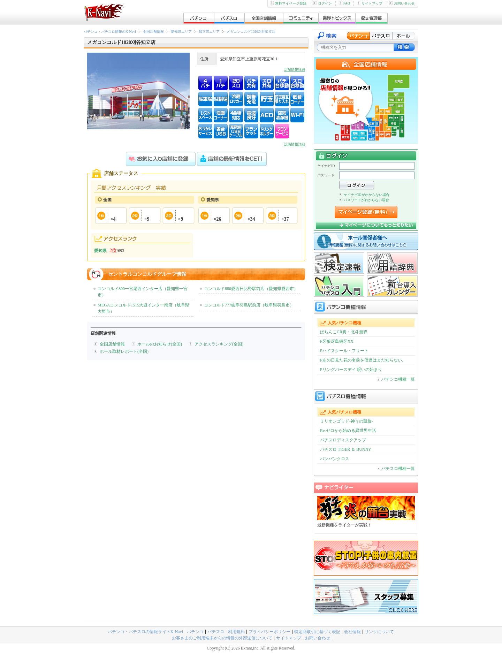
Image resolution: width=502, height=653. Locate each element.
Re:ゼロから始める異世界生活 (348, 430)
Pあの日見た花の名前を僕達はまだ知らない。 (363, 360)
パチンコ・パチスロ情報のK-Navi (110, 31)
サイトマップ (369, 3)
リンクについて (379, 631)
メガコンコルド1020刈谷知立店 (251, 31)
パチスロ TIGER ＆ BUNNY (345, 449)
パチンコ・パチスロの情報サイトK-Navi (145, 631)
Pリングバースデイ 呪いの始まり (351, 369)
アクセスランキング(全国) (219, 344)
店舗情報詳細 (294, 69)
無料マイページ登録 (288, 3)
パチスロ (215, 631)
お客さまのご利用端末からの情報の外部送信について (222, 638)
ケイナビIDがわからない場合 (364, 195)
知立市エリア (209, 31)
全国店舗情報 (153, 31)
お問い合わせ (402, 3)
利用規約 (236, 631)
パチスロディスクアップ (343, 440)
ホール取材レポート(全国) (124, 351)
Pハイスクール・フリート (344, 350)
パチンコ (195, 631)
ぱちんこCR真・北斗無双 (343, 331)
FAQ (344, 3)
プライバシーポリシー (269, 631)
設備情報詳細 (294, 144)
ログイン (322, 3)
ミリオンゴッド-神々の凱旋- (346, 421)
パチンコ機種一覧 (396, 379)
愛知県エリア (181, 31)
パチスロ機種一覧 (396, 468)
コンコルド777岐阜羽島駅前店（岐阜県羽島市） (249, 305)
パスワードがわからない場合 (364, 200)
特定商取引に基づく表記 (317, 631)
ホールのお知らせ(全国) (159, 344)
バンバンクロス (334, 458)
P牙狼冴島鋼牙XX (336, 341)
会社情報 (352, 631)
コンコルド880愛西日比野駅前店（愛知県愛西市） (251, 288)
